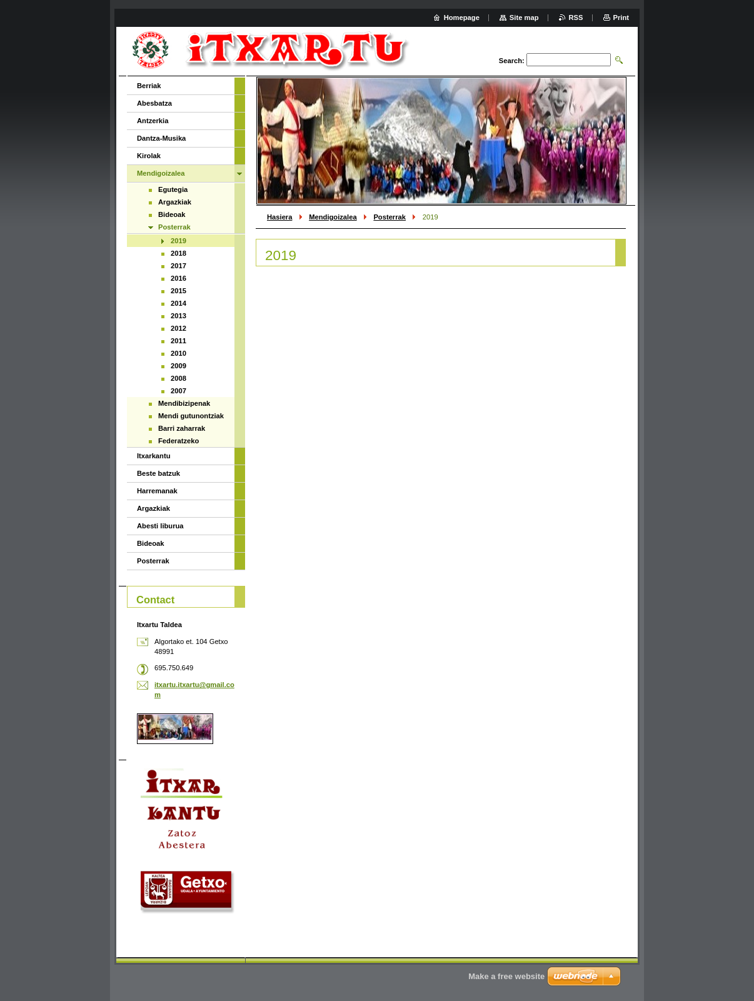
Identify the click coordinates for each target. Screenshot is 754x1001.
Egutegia (173, 189)
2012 (178, 328)
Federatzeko (178, 441)
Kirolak (149, 155)
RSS (576, 17)
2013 (178, 315)
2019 (178, 240)
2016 (178, 278)
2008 (178, 378)
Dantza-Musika (161, 138)
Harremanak (157, 491)
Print (621, 17)
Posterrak (389, 217)
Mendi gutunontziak (191, 416)
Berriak (149, 85)
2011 (178, 341)
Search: (512, 60)
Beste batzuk (158, 473)
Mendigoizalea (332, 217)
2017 (178, 265)
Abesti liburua (160, 526)
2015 (178, 290)
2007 (178, 391)
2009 (178, 366)
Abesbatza (154, 103)
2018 (178, 253)
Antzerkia (152, 120)
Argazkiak (174, 202)
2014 (178, 303)
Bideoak (172, 214)
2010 (178, 353)
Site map (524, 17)
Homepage (462, 17)
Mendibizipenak (184, 403)
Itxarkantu (153, 456)
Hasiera (279, 217)
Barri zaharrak (181, 428)
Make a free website (506, 976)
